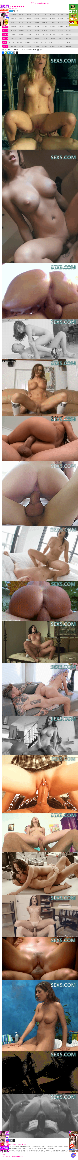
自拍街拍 (36, 26)
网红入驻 (11, 42)
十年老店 (36, 46)
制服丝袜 (36, 18)
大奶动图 (13, 34)
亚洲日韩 (52, 18)
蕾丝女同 (44, 22)
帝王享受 (60, 14)
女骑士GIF (45, 34)
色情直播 (29, 18)
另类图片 (52, 26)
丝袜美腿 (29, 26)
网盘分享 (68, 38)
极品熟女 (68, 26)
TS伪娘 (53, 22)
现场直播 (27, 42)
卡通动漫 (44, 18)
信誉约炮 (52, 14)
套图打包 (44, 38)
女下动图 (36, 34)
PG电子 (51, 42)
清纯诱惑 (44, 26)
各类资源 (5, 38)
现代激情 (13, 30)
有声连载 (29, 38)
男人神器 (21, 46)
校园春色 (36, 30)
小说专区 (5, 30)
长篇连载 (52, 30)
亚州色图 (13, 26)
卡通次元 (60, 26)
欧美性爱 (60, 18)
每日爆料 (67, 42)
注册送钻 (59, 42)
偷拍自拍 (21, 18)
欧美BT (61, 38)
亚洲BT (53, 38)
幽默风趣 (60, 30)
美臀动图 (28, 34)
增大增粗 (29, 46)
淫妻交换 (68, 30)
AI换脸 (21, 22)
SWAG (13, 22)
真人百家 (43, 42)
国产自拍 (13, 18)
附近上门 (21, 14)
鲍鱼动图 (20, 34)
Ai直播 (4, 42)
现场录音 (21, 38)
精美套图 (36, 38)
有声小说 (13, 38)
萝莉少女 (60, 22)
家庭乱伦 (44, 30)
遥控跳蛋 (35, 42)
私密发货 (60, 46)
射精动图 (68, 34)
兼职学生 (29, 14)
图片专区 (5, 26)
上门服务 (44, 14)
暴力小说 (29, 30)
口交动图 (60, 34)
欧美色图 (21, 26)
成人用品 (5, 46)
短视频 (29, 22)
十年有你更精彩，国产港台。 (10, 8)
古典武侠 (21, 30)
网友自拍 (19, 42)
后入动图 (52, 34)
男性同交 (36, 22)
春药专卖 (68, 46)
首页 (9, 49)
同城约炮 (13, 14)
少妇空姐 (36, 14)
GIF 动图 (5, 34)
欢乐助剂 (52, 46)
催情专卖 (13, 46)
